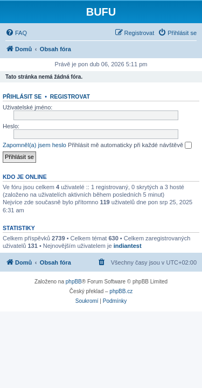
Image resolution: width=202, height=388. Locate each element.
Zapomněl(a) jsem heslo (34, 145)
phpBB (74, 282)
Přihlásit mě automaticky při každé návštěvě (130, 145)
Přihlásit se (22, 96)
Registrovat (70, 96)
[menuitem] (16, 32)
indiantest (128, 245)
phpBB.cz (121, 291)
